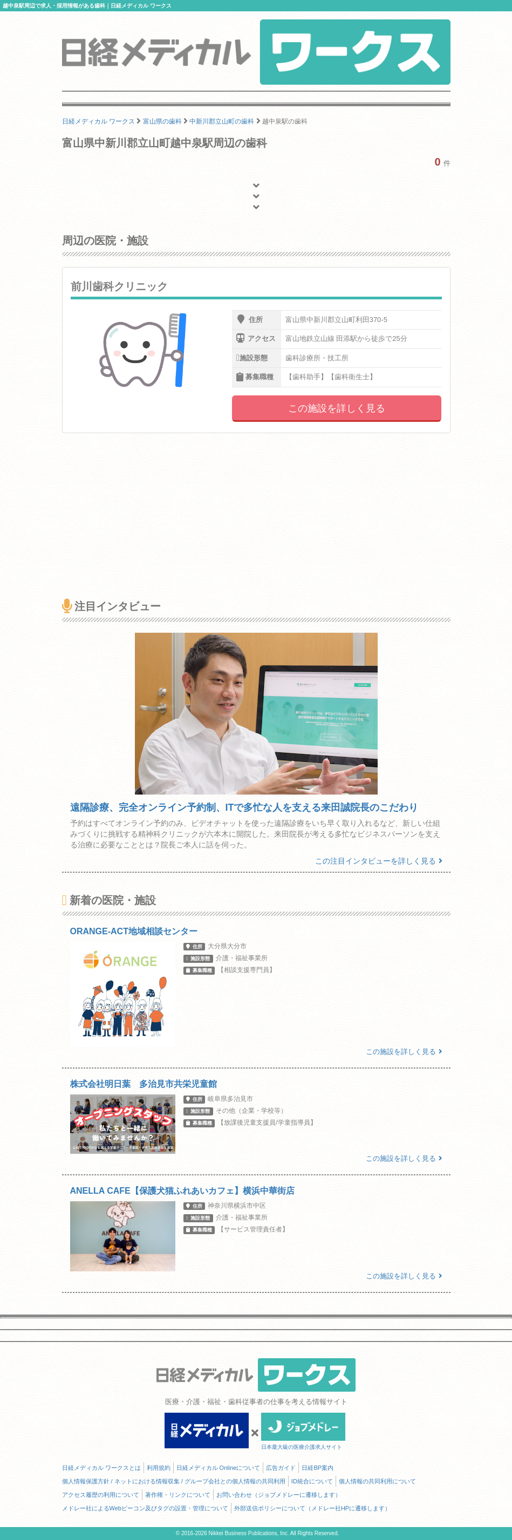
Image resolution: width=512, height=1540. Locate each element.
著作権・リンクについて (177, 1494)
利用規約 (158, 1467)
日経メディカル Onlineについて (218, 1467)
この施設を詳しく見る (336, 408)
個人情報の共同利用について (377, 1481)
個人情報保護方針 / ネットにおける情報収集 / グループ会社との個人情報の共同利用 (173, 1481)
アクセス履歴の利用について (100, 1494)
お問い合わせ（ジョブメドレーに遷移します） (278, 1494)
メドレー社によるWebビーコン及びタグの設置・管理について (145, 1508)
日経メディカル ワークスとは (101, 1467)
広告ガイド (281, 1467)
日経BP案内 (317, 1467)
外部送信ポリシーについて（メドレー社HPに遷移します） (312, 1508)
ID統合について (312, 1481)
